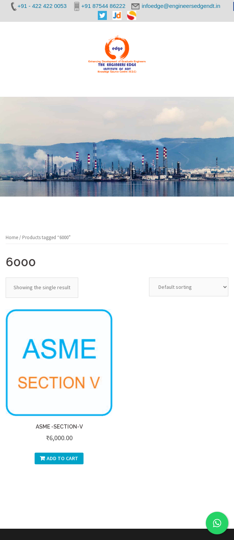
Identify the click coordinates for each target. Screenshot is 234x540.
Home (12, 237)
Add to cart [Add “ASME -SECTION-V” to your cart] (62, 458)
